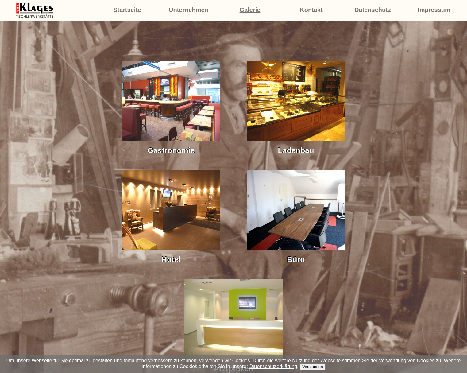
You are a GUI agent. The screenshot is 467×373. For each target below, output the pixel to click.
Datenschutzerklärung (273, 366)
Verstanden (312, 366)
